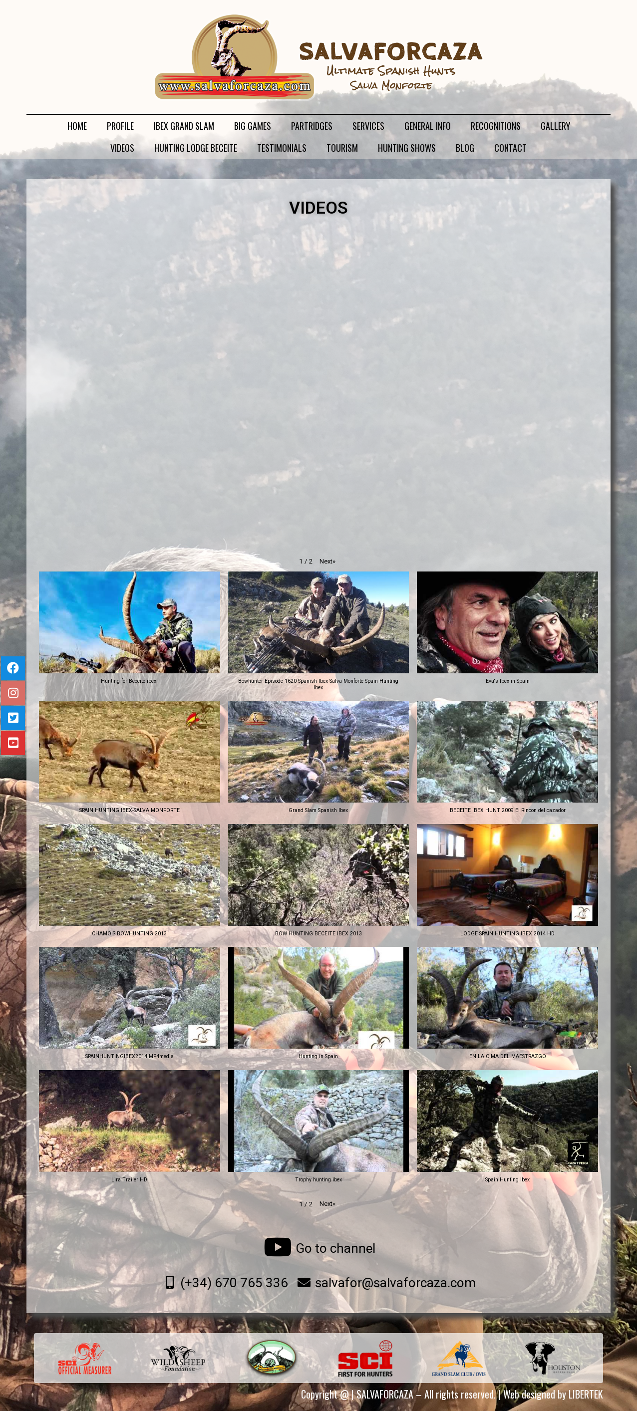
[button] (327, 561)
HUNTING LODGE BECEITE (195, 147)
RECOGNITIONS (496, 125)
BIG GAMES (252, 125)
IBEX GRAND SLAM (184, 125)
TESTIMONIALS (282, 147)
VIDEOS (122, 147)
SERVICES (368, 125)
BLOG (465, 147)
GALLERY (555, 125)
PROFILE (120, 125)
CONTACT (510, 147)
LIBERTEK (586, 1394)
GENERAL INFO (427, 125)
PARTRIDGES (311, 125)
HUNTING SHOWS (407, 147)
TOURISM (342, 147)
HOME (77, 125)
